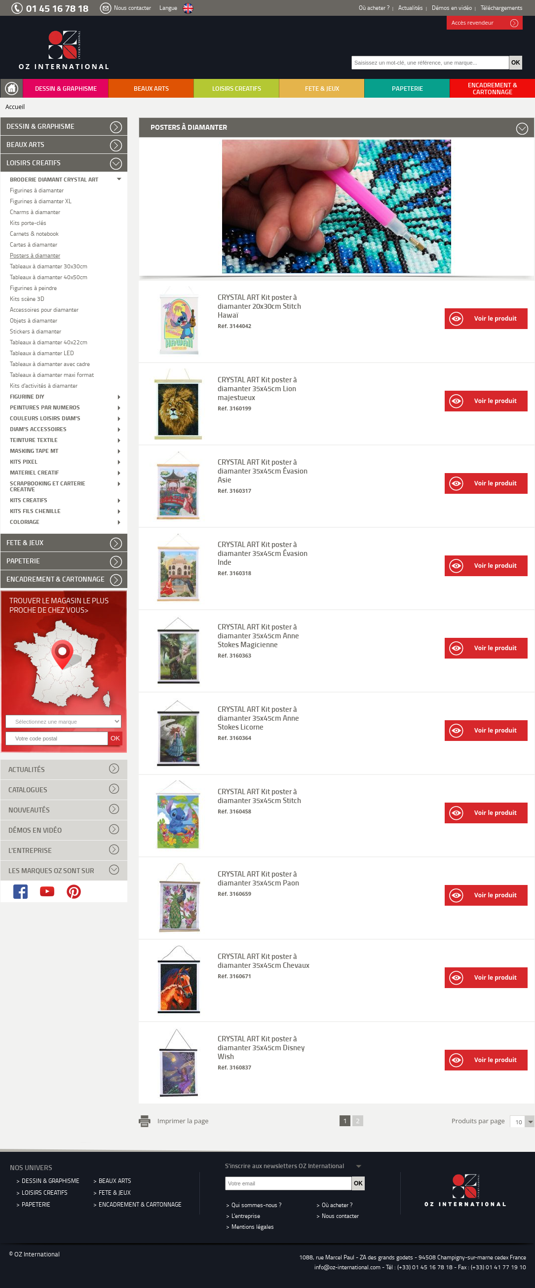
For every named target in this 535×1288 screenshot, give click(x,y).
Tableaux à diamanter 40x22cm (48, 341)
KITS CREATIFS (28, 499)
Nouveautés (63, 809)
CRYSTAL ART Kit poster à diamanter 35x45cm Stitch (259, 796)
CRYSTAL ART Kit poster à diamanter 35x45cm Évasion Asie (262, 470)
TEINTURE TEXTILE (34, 439)
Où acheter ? (374, 7)
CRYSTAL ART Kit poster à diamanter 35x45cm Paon (258, 878)
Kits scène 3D (27, 298)
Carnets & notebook (34, 233)
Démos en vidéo (452, 7)
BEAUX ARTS (151, 88)
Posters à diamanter (35, 254)
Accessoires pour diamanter (44, 309)
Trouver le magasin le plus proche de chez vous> (59, 605)
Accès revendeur (485, 23)
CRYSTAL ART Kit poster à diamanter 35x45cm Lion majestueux (257, 388)
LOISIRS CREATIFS (236, 88)
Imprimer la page (181, 1119)
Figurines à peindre (33, 287)
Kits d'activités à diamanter (43, 385)
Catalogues (63, 788)
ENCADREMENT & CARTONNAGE (492, 88)
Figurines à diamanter (37, 189)
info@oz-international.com (347, 1267)
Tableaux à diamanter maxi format (52, 374)
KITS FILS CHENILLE (35, 510)
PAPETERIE (407, 88)
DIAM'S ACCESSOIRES (38, 428)
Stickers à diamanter (35, 330)
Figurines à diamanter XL (41, 200)
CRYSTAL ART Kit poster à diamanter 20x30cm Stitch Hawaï (259, 306)
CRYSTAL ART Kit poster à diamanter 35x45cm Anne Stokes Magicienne (258, 635)
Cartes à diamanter (33, 244)
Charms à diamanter (35, 211)
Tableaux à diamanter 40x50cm (48, 276)
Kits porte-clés (28, 222)
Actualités (410, 7)
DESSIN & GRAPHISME (66, 88)
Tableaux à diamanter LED (42, 352)
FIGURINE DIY (27, 396)
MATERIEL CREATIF (34, 472)
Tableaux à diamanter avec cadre (50, 363)
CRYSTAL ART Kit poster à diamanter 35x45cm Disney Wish (261, 1047)
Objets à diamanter (33, 320)
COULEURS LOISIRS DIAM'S (45, 417)
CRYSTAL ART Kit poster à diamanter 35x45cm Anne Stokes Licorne (258, 717)
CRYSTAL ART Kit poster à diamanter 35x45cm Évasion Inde (262, 553)
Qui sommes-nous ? (256, 1205)
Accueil (15, 107)
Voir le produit (483, 319)
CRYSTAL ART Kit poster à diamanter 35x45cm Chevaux (263, 960)
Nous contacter (132, 7)
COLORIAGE (24, 521)
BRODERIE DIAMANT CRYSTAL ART (54, 179)
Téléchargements (502, 7)
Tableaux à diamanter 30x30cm (48, 265)
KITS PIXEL (24, 461)
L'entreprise (63, 849)
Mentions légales (252, 1226)
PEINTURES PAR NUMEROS (45, 406)
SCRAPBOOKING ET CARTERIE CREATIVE (47, 485)
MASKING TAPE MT (34, 450)
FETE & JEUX (322, 88)
